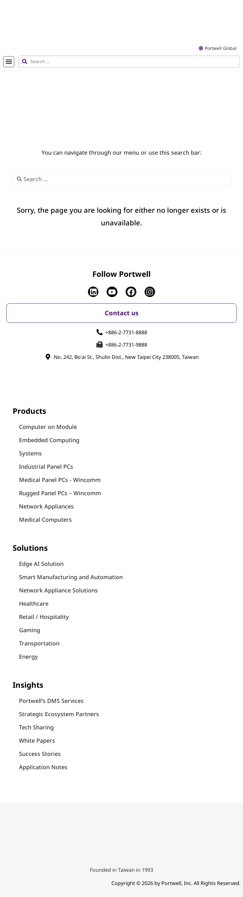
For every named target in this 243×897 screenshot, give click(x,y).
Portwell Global (221, 48)
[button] (8, 61)
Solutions (30, 548)
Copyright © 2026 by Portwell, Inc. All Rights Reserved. (175, 883)
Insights (28, 685)
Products (29, 411)
